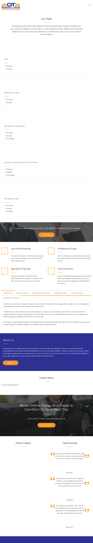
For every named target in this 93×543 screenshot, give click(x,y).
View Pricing (46, 235)
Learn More (10, 363)
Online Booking (46, 425)
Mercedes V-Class (11, 93)
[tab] (7, 292)
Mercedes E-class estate (14, 126)
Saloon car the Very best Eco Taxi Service (21, 162)
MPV (6, 59)
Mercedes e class (11, 199)
